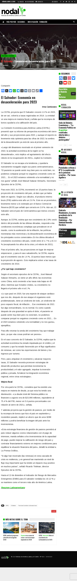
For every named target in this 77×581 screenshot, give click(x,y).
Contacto (39, 2)
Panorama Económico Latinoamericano (9, 56)
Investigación (33, 22)
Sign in (55, 2)
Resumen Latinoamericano (13, 487)
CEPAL (7, 505)
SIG (65, 145)
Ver (73, 232)
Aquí (73, 93)
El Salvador (13, 505)
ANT (60, 145)
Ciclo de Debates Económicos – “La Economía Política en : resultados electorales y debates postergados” (67, 131)
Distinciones (29, 2)
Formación (43, 22)
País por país (11, 22)
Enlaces (21, 2)
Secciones (21, 22)
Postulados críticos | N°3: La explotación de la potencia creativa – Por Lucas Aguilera (67, 172)
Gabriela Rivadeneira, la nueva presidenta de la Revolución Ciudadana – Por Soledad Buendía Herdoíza (67, 217)
